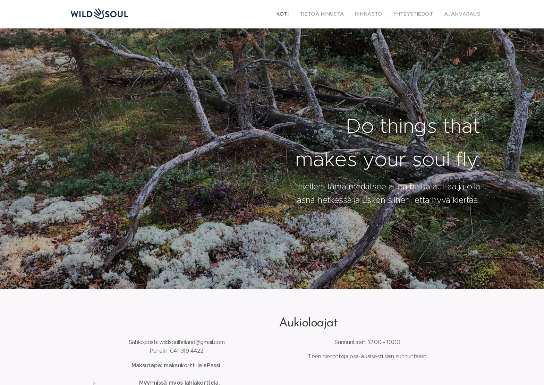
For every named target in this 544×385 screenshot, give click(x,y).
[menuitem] (298, 14)
